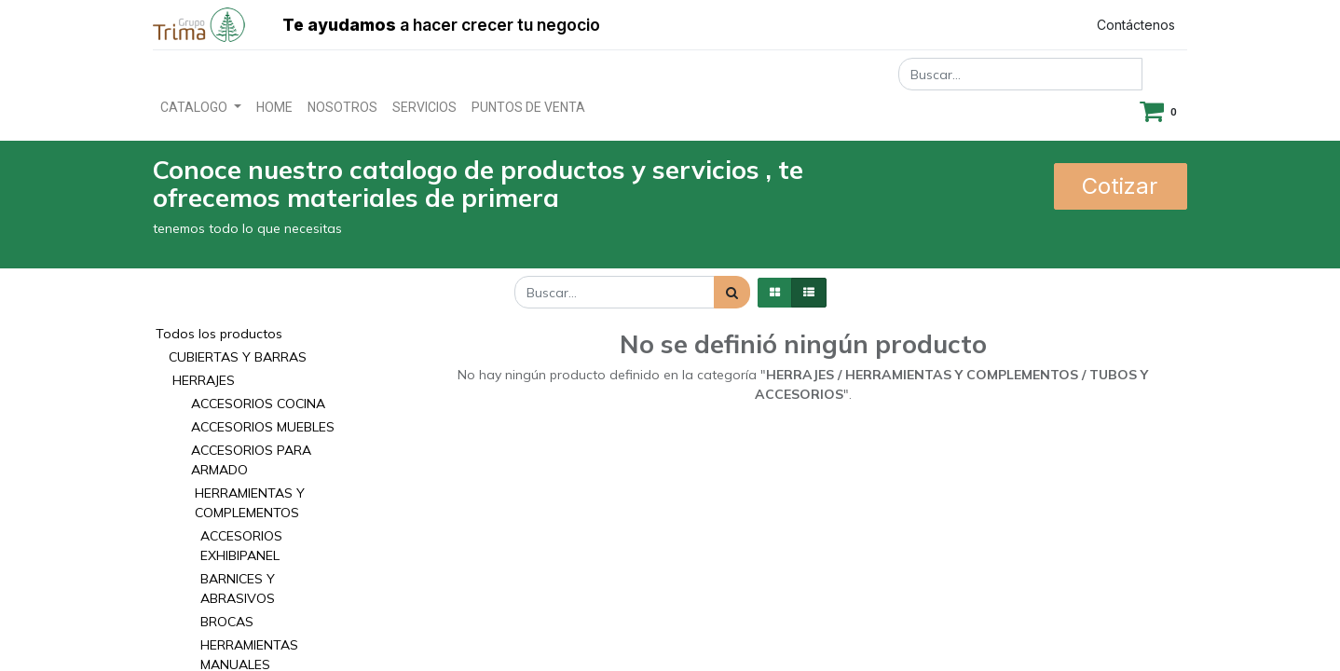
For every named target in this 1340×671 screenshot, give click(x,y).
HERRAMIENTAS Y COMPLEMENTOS (250, 503)
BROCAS (226, 621)
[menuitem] (274, 107)
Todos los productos (219, 333)
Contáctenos (1136, 25)
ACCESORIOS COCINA (258, 403)
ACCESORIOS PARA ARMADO (251, 460)
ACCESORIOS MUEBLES (263, 426)
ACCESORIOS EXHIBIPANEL (241, 545)
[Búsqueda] (732, 292)
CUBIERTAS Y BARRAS (238, 357)
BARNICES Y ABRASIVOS (237, 588)
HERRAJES (203, 380)
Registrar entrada (997, 25)
